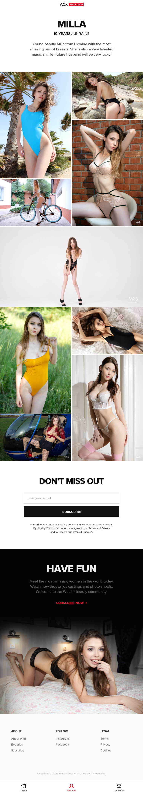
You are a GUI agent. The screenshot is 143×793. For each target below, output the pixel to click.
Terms (92, 528)
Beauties (17, 744)
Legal (105, 731)
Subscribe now (71, 603)
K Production (97, 773)
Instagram (62, 738)
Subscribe (17, 750)
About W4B (18, 738)
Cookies (106, 750)
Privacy (106, 528)
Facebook (62, 744)
